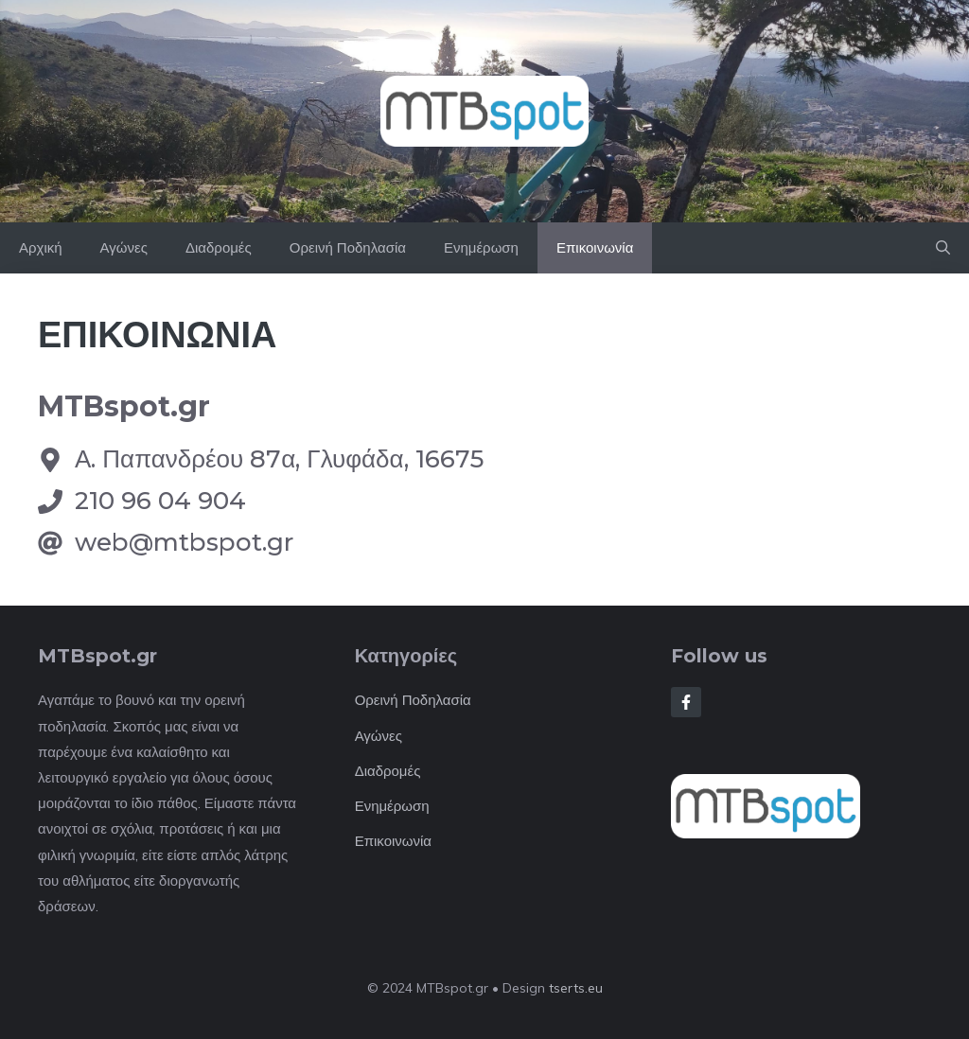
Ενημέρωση (481, 247)
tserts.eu (576, 987)
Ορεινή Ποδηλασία (348, 247)
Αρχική (40, 247)
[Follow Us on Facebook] (686, 702)
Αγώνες (124, 247)
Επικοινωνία (594, 247)
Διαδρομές (218, 247)
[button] (943, 247)
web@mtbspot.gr (184, 542)
